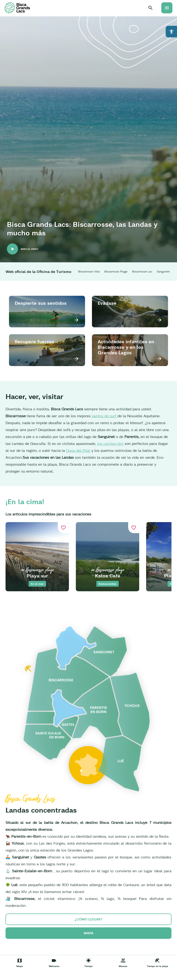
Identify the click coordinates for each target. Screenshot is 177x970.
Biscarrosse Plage (115, 271)
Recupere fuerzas (34, 341)
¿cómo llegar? (88, 919)
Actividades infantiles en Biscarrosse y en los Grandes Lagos (126, 347)
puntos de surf (105, 416)
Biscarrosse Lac (142, 271)
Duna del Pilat (78, 450)
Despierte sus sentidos (41, 303)
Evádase (107, 303)
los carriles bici (110, 443)
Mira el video (29, 249)
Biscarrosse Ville (89, 271)
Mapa (88, 933)
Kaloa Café (107, 576)
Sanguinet (163, 271)
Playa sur (37, 576)
